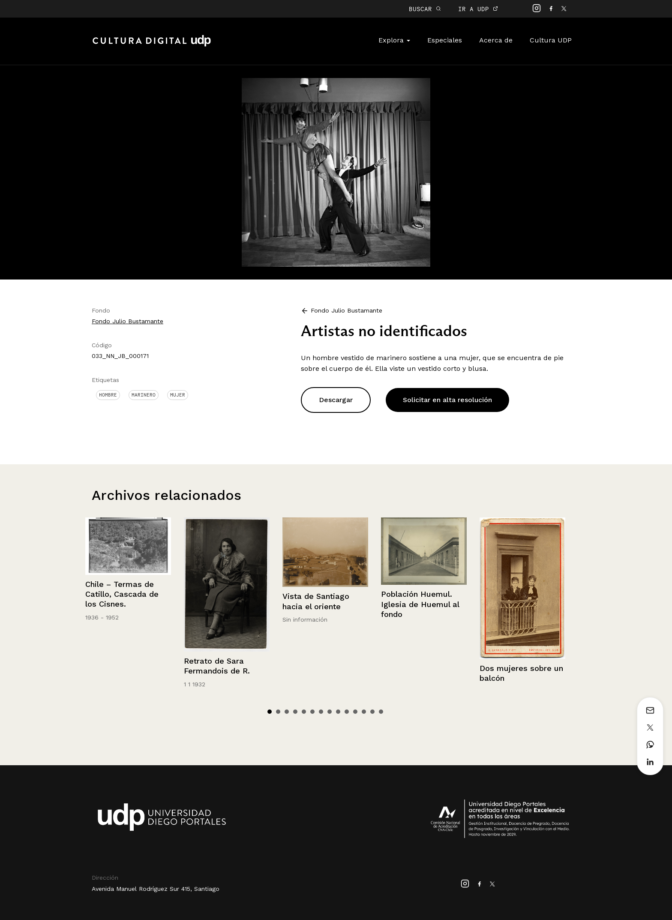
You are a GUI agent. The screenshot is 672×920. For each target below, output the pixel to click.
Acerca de (496, 40)
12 (364, 712)
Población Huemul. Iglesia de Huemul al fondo (420, 604)
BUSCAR (425, 8)
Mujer (177, 395)
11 (355, 712)
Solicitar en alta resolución (447, 400)
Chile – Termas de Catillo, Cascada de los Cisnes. (122, 594)
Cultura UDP (551, 40)
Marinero (144, 395)
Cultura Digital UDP (152, 45)
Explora (394, 40)
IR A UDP (478, 8)
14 (381, 712)
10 (347, 712)
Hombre (108, 395)
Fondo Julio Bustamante (127, 321)
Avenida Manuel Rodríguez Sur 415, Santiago (155, 888)
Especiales (444, 40)
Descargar (336, 400)
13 (372, 712)
